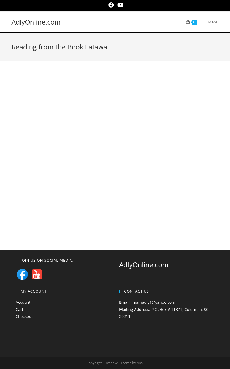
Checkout (24, 316)
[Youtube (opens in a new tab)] (120, 5)
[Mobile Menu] (208, 22)
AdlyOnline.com (36, 21)
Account (23, 302)
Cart (19, 309)
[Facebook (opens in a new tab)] (111, 5)
